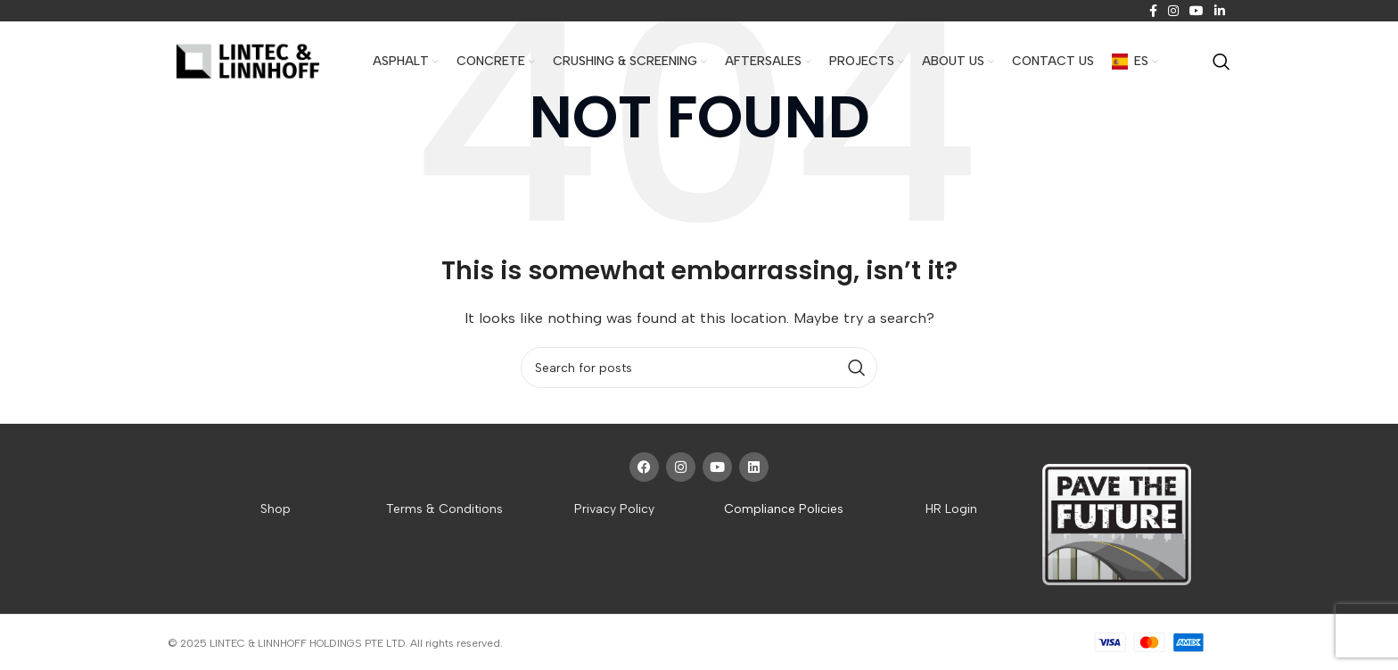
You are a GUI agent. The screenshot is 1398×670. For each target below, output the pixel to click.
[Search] (1221, 61)
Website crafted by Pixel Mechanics (595, 643)
